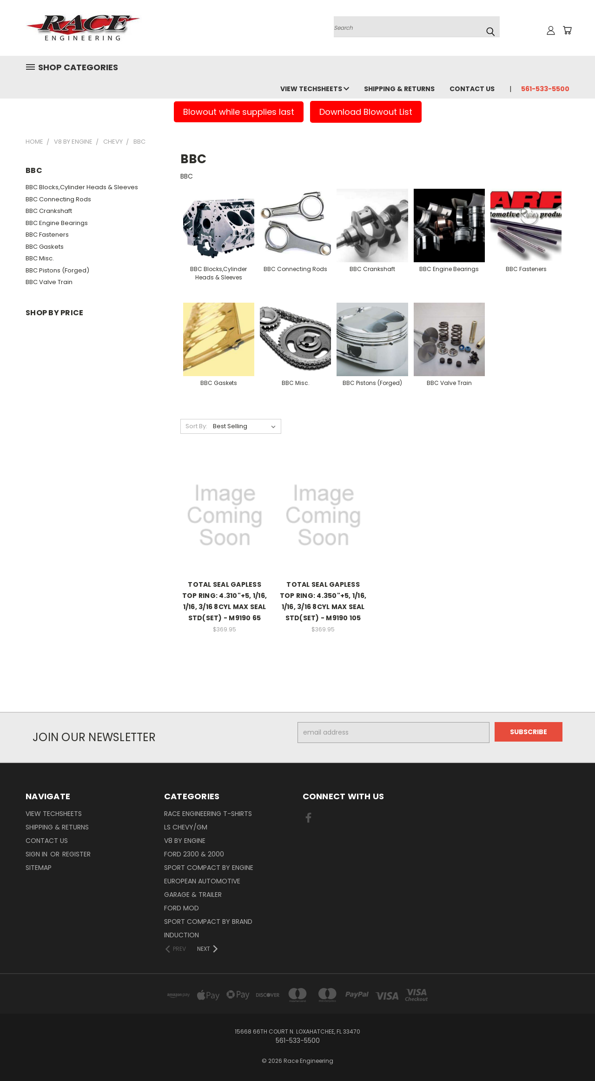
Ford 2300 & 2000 (194, 854)
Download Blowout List (365, 112)
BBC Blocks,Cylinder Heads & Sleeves (82, 187)
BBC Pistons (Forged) (57, 270)
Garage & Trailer (193, 894)
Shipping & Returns (399, 88)
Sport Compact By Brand (208, 921)
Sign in (37, 854)
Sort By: (196, 426)
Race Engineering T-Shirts (208, 813)
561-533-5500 (545, 88)
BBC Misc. (40, 258)
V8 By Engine (184, 840)
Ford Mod (181, 908)
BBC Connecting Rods (58, 199)
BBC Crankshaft (49, 210)
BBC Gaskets (45, 246)
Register (76, 854)
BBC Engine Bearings (57, 223)
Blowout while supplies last (238, 112)
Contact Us (472, 88)
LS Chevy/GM (185, 827)
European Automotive (202, 881)
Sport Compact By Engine (208, 867)
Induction (181, 935)
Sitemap (39, 867)
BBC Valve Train (49, 282)
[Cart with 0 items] (567, 30)
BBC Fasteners (47, 234)
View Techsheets (314, 88)
